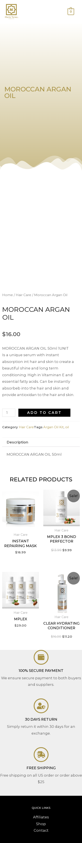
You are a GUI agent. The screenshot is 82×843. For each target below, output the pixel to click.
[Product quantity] (8, 412)
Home (7, 295)
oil (67, 427)
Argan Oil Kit (53, 427)
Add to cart (44, 412)
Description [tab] (17, 442)
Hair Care (23, 295)
